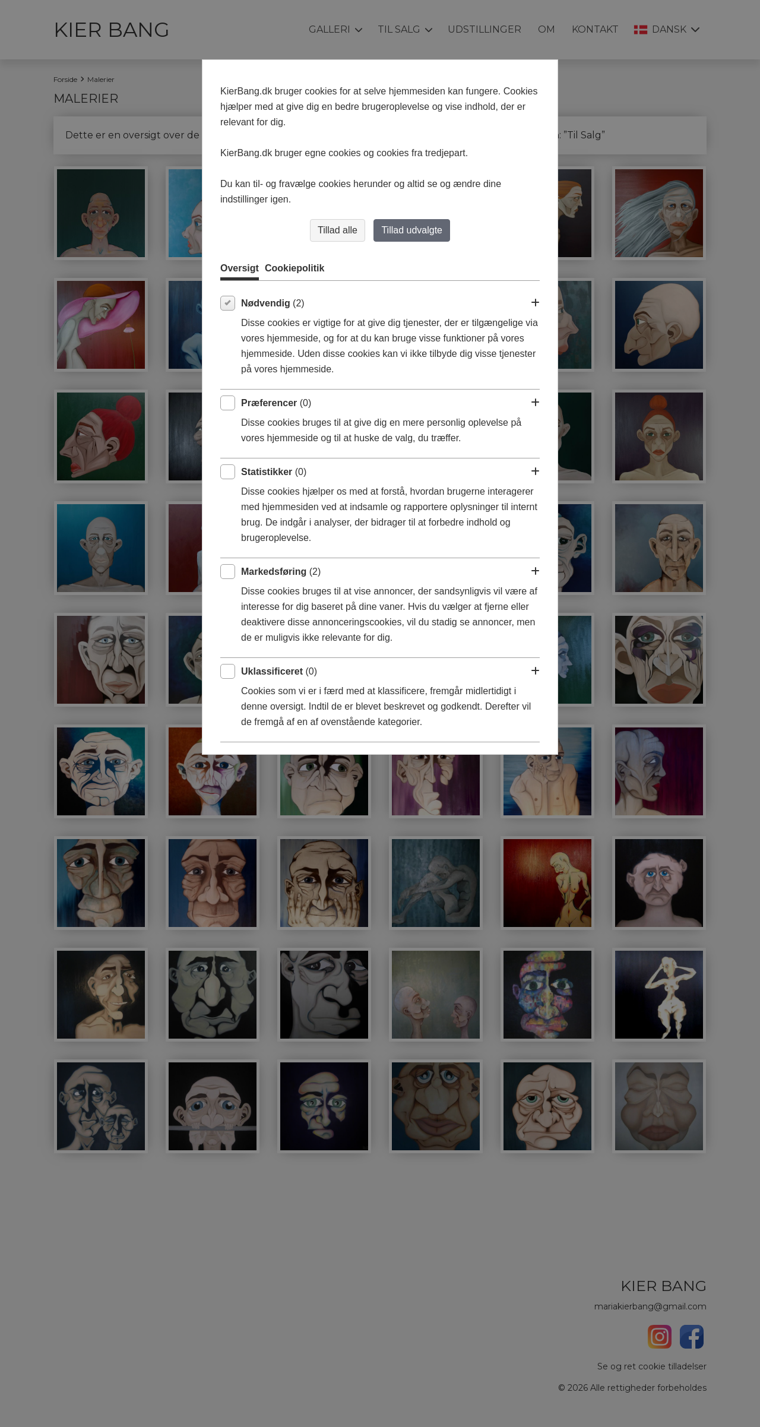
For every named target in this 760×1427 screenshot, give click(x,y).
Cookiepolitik (294, 268)
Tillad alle (337, 230)
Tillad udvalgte (411, 230)
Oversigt (239, 268)
